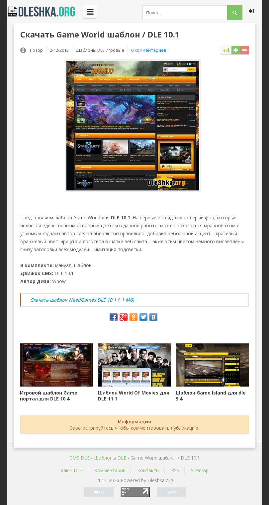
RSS (175, 470)
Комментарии (110, 470)
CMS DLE (79, 458)
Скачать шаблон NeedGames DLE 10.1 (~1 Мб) (82, 300)
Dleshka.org (45, 11)
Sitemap (200, 470)
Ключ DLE (71, 470)
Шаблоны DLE (110, 458)
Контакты (148, 470)
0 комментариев (148, 50)
